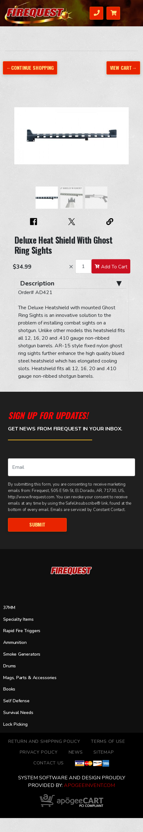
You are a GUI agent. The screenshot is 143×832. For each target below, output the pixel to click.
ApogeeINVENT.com (89, 785)
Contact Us (48, 763)
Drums (9, 666)
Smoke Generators (21, 654)
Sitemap (103, 752)
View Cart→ (123, 67)
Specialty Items (18, 619)
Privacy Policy (39, 752)
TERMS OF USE (108, 741)
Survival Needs (18, 713)
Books (9, 689)
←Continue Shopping (30, 67)
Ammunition (15, 642)
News (76, 752)
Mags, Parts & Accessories (30, 678)
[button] (20, 139)
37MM (9, 608)
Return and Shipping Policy (44, 741)
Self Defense (16, 701)
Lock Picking (15, 724)
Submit (37, 524)
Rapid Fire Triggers (21, 631)
